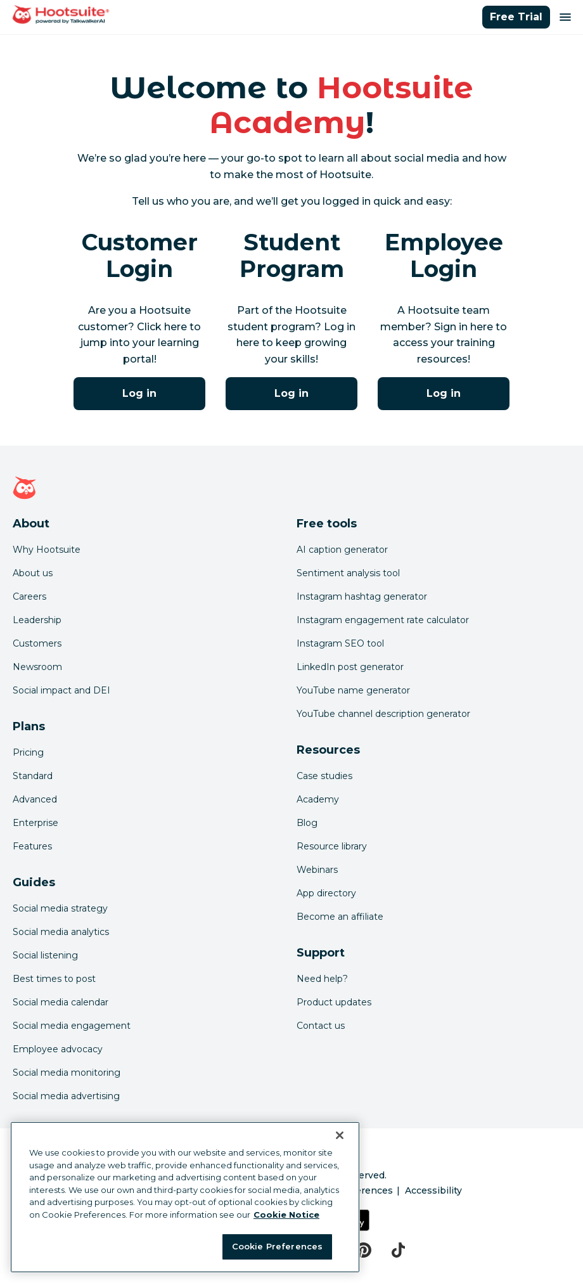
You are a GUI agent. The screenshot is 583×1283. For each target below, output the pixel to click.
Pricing (28, 752)
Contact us (321, 1025)
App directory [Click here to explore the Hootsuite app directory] (326, 893)
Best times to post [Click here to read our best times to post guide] (54, 978)
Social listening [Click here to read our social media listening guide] (45, 955)
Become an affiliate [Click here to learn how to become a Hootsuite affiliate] (340, 916)
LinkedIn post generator (350, 667)
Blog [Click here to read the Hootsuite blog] (307, 822)
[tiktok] (398, 1250)
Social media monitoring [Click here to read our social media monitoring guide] (66, 1072)
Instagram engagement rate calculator (383, 620)
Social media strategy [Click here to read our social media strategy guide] (60, 908)
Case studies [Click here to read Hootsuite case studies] (324, 776)
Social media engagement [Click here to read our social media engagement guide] (72, 1025)
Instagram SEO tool (340, 643)
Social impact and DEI (61, 690)
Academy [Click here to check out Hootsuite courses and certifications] (318, 799)
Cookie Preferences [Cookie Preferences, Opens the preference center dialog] (277, 1246)
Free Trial (516, 17)
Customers (37, 643)
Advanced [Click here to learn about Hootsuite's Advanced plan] (35, 799)
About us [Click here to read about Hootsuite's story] (33, 573)
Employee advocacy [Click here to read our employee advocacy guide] (58, 1049)
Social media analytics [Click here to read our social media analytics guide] (61, 932)
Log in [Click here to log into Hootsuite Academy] (139, 393)
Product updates (334, 1002)
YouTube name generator (353, 690)
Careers (29, 596)
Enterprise (35, 822)
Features (32, 846)
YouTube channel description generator (383, 713)
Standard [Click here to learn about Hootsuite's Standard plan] (33, 776)
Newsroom (37, 667)
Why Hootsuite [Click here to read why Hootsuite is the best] (46, 549)
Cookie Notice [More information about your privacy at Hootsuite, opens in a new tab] (286, 1214)
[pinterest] (363, 1250)
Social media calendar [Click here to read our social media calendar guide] (60, 1002)
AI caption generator (342, 549)
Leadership (37, 620)
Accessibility (433, 1190)
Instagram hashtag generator (362, 596)
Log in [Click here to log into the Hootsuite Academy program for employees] (443, 393)
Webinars (317, 869)
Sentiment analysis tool (348, 573)
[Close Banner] (340, 1135)
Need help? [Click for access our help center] (322, 978)
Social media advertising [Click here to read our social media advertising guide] (66, 1096)
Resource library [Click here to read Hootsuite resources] (332, 846)
